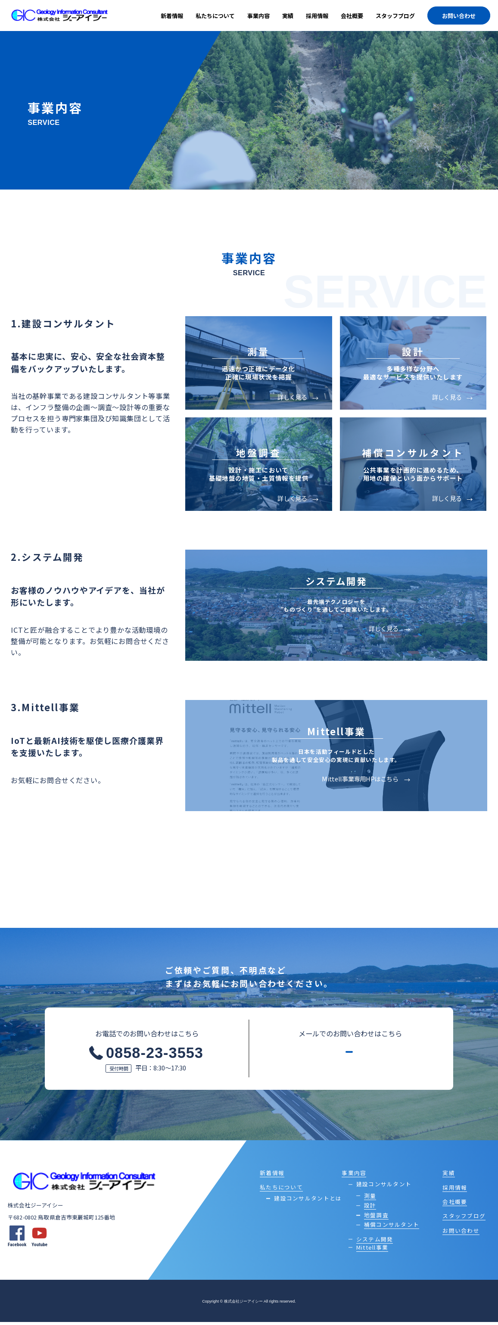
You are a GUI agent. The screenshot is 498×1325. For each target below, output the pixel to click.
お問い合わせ (459, 16)
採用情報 (317, 16)
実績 (287, 16)
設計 (370, 1208)
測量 (370, 1198)
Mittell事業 (372, 1250)
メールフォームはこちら (344, 1059)
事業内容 (258, 16)
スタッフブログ (395, 16)
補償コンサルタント (391, 1227)
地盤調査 (376, 1217)
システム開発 (374, 1242)
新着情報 (172, 16)
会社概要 (352, 16)
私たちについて (215, 16)
